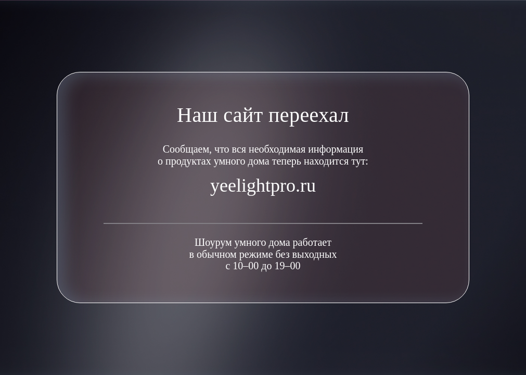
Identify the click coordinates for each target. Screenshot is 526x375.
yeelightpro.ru (263, 185)
